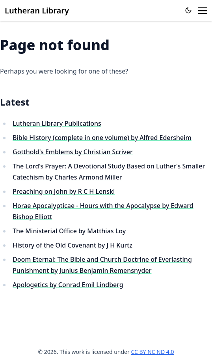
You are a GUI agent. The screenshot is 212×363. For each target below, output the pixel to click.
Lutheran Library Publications (57, 123)
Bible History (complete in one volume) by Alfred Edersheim (102, 137)
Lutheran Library (37, 10)
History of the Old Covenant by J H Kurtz (72, 245)
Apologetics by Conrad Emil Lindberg (68, 284)
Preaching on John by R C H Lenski (64, 191)
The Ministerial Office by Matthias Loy (69, 231)
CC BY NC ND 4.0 (152, 351)
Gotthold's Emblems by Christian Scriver (73, 151)
